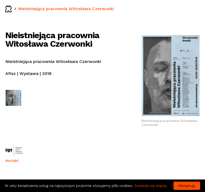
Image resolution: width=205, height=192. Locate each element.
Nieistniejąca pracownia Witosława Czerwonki (66, 8)
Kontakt (12, 161)
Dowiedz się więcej (150, 186)
